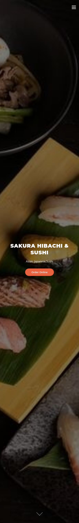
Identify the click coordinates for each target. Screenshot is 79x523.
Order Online (39, 272)
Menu (74, 7)
